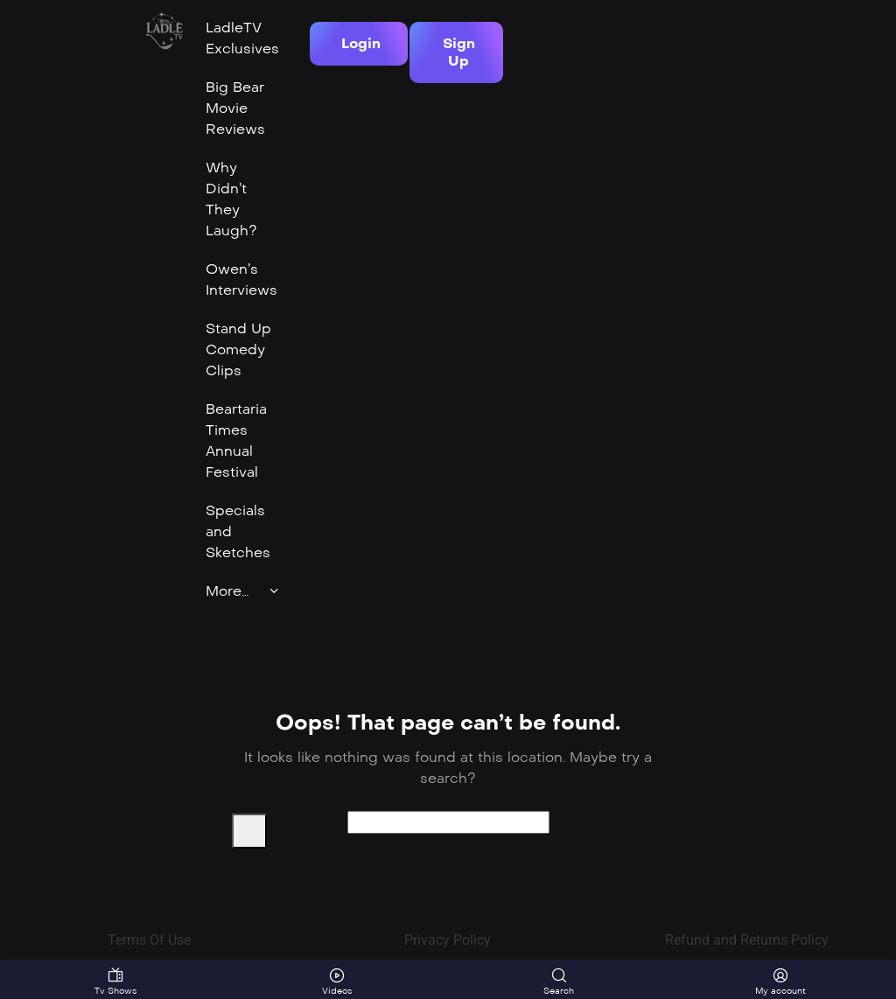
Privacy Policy (447, 940)
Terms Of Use (149, 940)
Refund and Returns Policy (747, 940)
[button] (359, 44)
